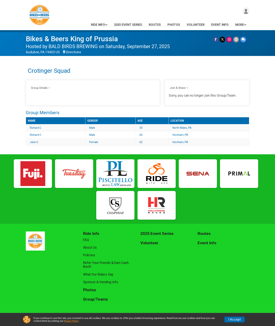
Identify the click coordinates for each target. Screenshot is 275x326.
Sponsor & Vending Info (100, 282)
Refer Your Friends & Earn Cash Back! (106, 265)
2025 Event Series (128, 25)
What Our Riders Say (98, 274)
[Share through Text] (243, 39)
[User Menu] (245, 11)
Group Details (39, 88)
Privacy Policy (71, 321)
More (239, 25)
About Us (90, 247)
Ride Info (98, 25)
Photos (173, 25)
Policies (89, 255)
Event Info (220, 25)
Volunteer (196, 25)
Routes (155, 25)
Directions (73, 52)
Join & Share (178, 88)
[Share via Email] (236, 39)
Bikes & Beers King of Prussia (72, 39)
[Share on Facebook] (216, 39)
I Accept (234, 319)
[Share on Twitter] (223, 39)
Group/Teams (95, 299)
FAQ (86, 240)
